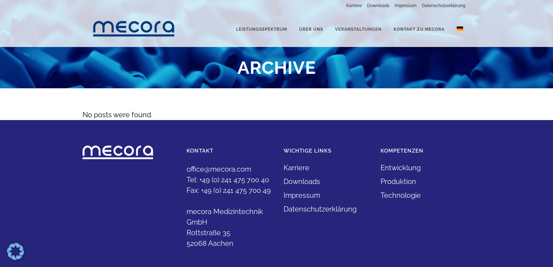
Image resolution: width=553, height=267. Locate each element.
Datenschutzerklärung (443, 5)
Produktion (398, 181)
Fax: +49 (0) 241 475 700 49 (229, 190)
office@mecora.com (219, 169)
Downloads (378, 5)
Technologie (401, 195)
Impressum (406, 5)
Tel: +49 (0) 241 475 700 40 (228, 180)
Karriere (354, 5)
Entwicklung (401, 168)
